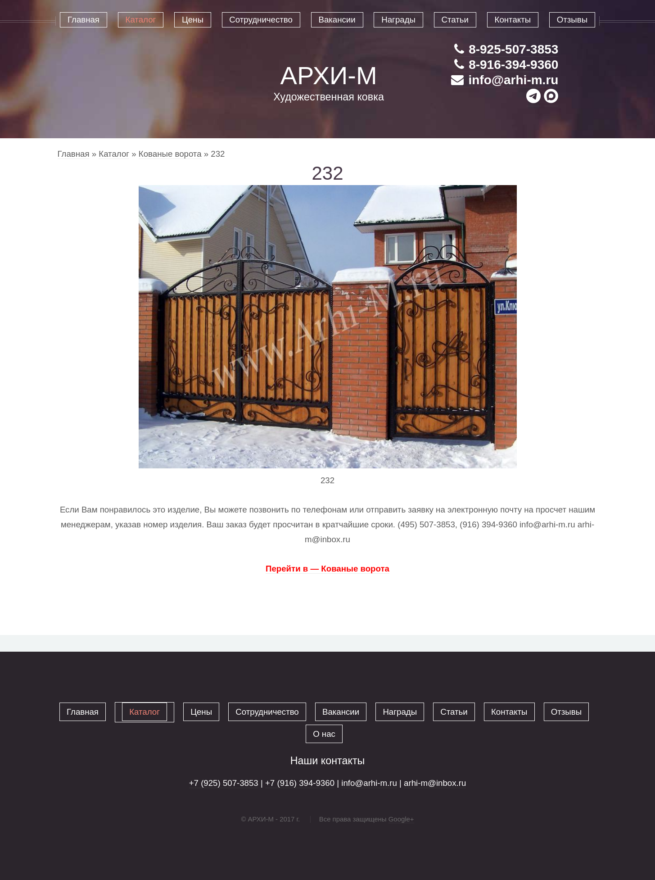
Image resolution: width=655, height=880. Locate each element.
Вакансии (340, 712)
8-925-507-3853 (506, 49)
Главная (74, 154)
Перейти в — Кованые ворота (327, 568)
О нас (324, 734)
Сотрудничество (267, 712)
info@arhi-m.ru (504, 80)
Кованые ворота (170, 154)
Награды (400, 712)
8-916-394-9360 (506, 65)
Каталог (114, 154)
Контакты (509, 712)
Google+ (401, 819)
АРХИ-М (328, 75)
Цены (201, 712)
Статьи (453, 712)
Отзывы (566, 712)
